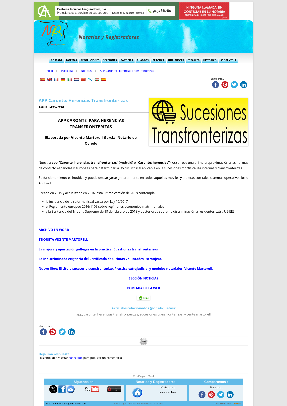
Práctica (158, 60)
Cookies (158, 403)
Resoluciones (90, 60)
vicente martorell (197, 314)
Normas (71, 60)
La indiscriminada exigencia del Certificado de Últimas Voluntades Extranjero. (100, 259)
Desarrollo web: (227, 403)
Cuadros (143, 60)
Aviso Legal (120, 403)
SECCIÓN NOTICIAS (143, 278)
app (79, 314)
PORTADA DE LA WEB (143, 288)
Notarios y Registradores (109, 37)
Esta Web (194, 60)
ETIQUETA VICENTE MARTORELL (63, 239)
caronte (90, 314)
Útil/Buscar (176, 60)
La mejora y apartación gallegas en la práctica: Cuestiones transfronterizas (98, 249)
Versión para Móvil (143, 376)
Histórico (210, 60)
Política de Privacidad (140, 403)
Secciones (110, 60)
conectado (76, 358)
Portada (56, 60)
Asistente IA (228, 60)
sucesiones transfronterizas (161, 314)
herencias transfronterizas (117, 314)
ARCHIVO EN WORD (54, 230)
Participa (127, 60)
